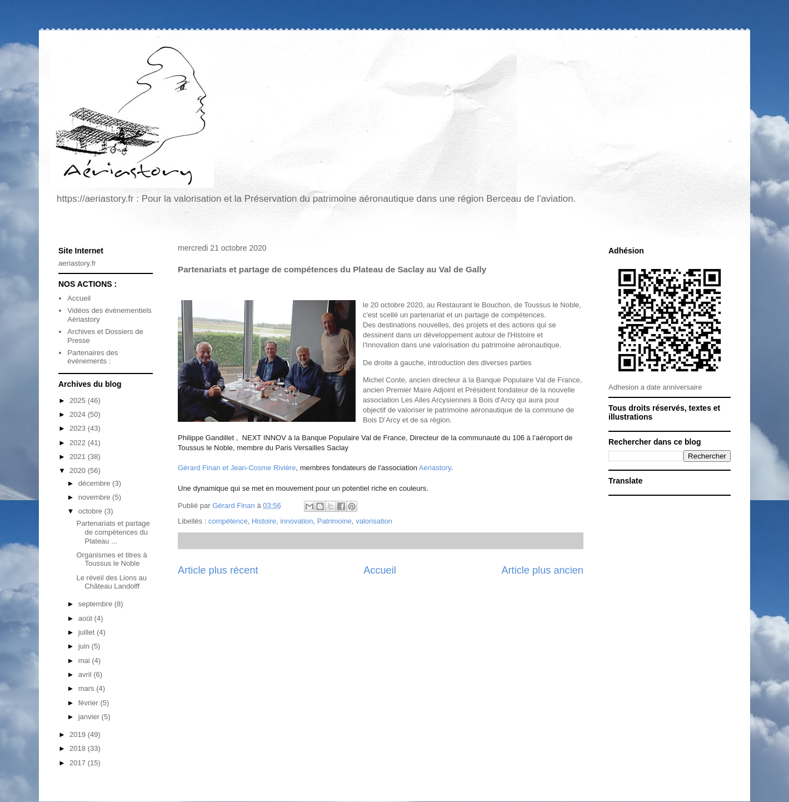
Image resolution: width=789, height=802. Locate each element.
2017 (78, 763)
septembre (96, 604)
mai (85, 660)
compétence (228, 521)
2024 (78, 414)
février (89, 703)
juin (85, 646)
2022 (78, 443)
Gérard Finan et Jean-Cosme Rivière (237, 468)
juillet (87, 632)
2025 (78, 400)
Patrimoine (334, 521)
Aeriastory (435, 468)
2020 (78, 470)
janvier (90, 717)
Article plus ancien (542, 570)
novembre (95, 497)
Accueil (379, 570)
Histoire (264, 521)
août (86, 618)
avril (85, 674)
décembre (95, 483)
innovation (296, 521)
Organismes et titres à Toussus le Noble (111, 559)
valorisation (374, 521)
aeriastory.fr (77, 263)
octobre (91, 511)
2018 (78, 748)
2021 (78, 456)
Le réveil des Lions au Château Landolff (111, 582)
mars (87, 688)
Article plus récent (218, 570)
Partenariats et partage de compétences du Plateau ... (112, 532)
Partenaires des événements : (92, 357)
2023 (78, 428)
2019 (78, 734)
